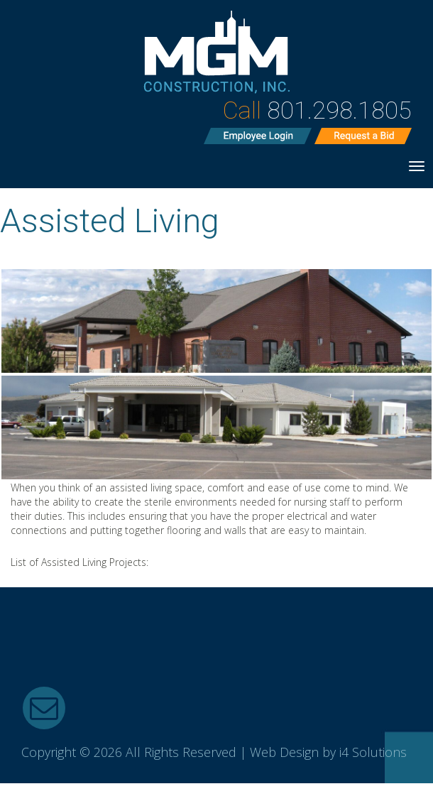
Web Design (284, 752)
